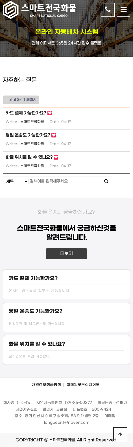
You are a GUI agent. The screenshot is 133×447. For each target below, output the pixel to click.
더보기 (66, 253)
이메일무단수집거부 (83, 385)
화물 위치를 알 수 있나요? (30, 157)
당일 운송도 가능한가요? (28, 135)
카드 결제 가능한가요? (26, 113)
